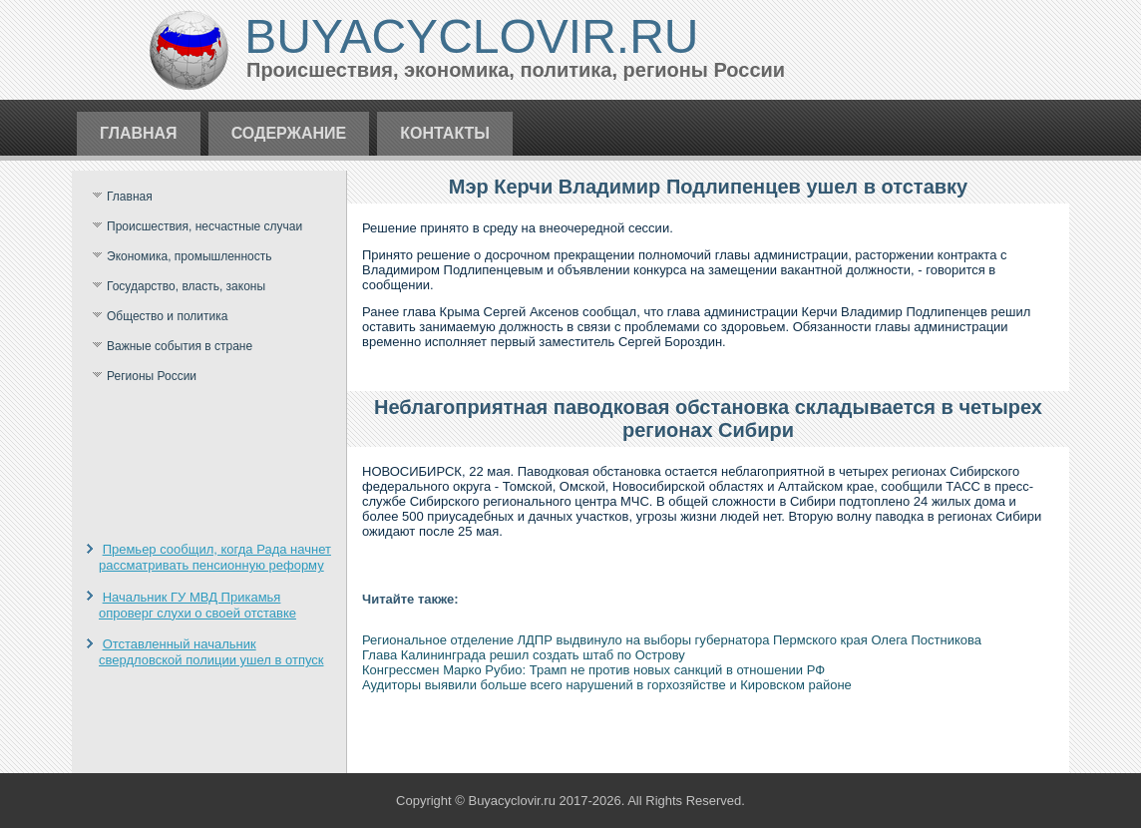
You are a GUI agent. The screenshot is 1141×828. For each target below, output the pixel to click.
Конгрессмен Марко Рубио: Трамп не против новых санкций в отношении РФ (593, 669)
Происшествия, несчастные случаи (204, 226)
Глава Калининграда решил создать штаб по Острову (523, 654)
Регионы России (151, 376)
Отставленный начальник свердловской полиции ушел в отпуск (211, 651)
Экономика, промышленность (189, 256)
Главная (139, 133)
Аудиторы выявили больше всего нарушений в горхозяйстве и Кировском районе (607, 684)
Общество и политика (167, 316)
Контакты (445, 133)
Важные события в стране (179, 346)
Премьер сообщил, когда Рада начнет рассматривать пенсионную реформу (215, 557)
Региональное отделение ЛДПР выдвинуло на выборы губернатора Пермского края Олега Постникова (671, 639)
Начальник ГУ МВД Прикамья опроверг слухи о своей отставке (197, 605)
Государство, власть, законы (186, 286)
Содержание (289, 133)
